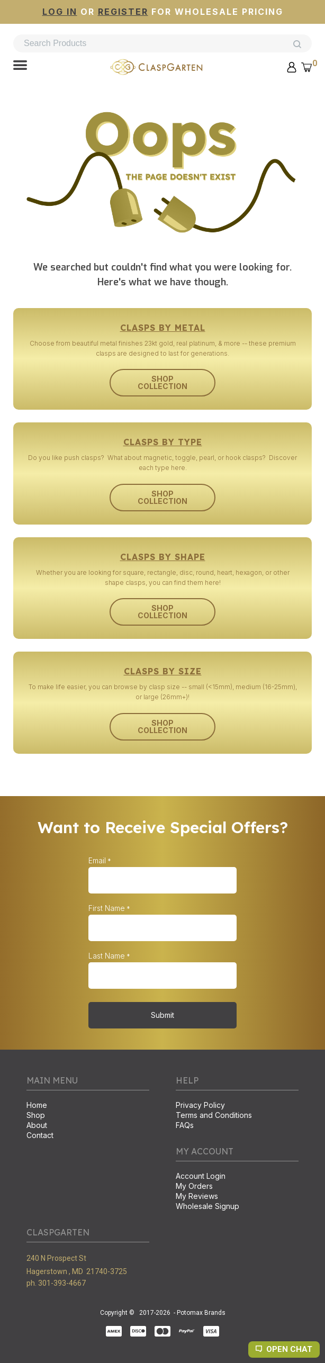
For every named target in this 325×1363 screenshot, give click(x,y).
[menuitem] (87, 1106)
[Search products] (162, 43)
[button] (20, 66)
